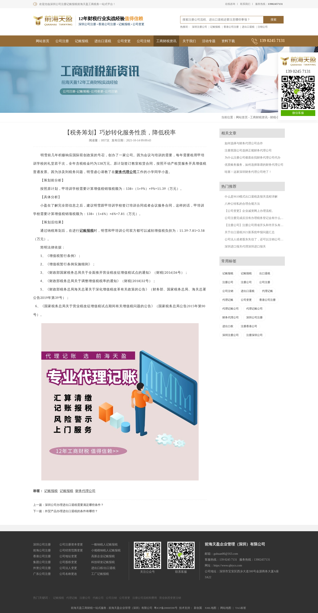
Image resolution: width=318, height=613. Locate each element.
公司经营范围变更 (71, 550)
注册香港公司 (249, 326)
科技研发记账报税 (103, 562)
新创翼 (198, 607)
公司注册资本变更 (71, 544)
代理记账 (267, 291)
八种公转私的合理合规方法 (242, 203)
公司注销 (143, 41)
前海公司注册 (42, 550)
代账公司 (98, 597)
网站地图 (225, 607)
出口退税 (264, 273)
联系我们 (245, 4)
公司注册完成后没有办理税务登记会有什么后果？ (257, 218)
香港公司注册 (231, 26)
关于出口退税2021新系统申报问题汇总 (250, 232)
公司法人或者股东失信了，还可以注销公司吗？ (255, 239)
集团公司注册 (42, 562)
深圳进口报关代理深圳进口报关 (245, 246)
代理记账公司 (230, 308)
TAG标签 (240, 607)
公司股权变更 (68, 562)
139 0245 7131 (298, 71)
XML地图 (210, 607)
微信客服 (298, 113)
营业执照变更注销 (170, 597)
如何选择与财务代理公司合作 (244, 143)
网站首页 (42, 41)
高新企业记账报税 (103, 556)
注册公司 (227, 282)
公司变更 (124, 41)
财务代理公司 (126, 172)
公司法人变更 (68, 568)
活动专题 (208, 41)
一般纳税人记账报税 (104, 544)
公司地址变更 (68, 556)
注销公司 (263, 26)
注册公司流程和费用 (144, 597)
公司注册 (62, 41)
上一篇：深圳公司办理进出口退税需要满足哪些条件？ (68, 504)
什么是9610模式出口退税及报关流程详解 (251, 196)
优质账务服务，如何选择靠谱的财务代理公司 (254, 164)
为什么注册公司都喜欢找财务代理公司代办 (252, 157)
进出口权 (227, 326)
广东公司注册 (42, 573)
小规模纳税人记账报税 (106, 550)
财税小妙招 (277, 117)
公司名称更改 (68, 573)
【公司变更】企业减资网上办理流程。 (250, 210)
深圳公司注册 (254, 317)
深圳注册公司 (199, 26)
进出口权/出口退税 (103, 568)
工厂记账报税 (100, 573)
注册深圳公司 (254, 335)
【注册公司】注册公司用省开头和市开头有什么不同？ (260, 225)
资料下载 (228, 41)
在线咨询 (230, 4)
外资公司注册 (42, 568)
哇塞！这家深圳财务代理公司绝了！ (248, 171)
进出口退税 (248, 26)
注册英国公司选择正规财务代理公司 (248, 150)
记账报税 (215, 26)
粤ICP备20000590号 (165, 607)
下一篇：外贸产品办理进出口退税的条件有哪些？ (65, 511)
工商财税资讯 (166, 41)
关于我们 (189, 41)
